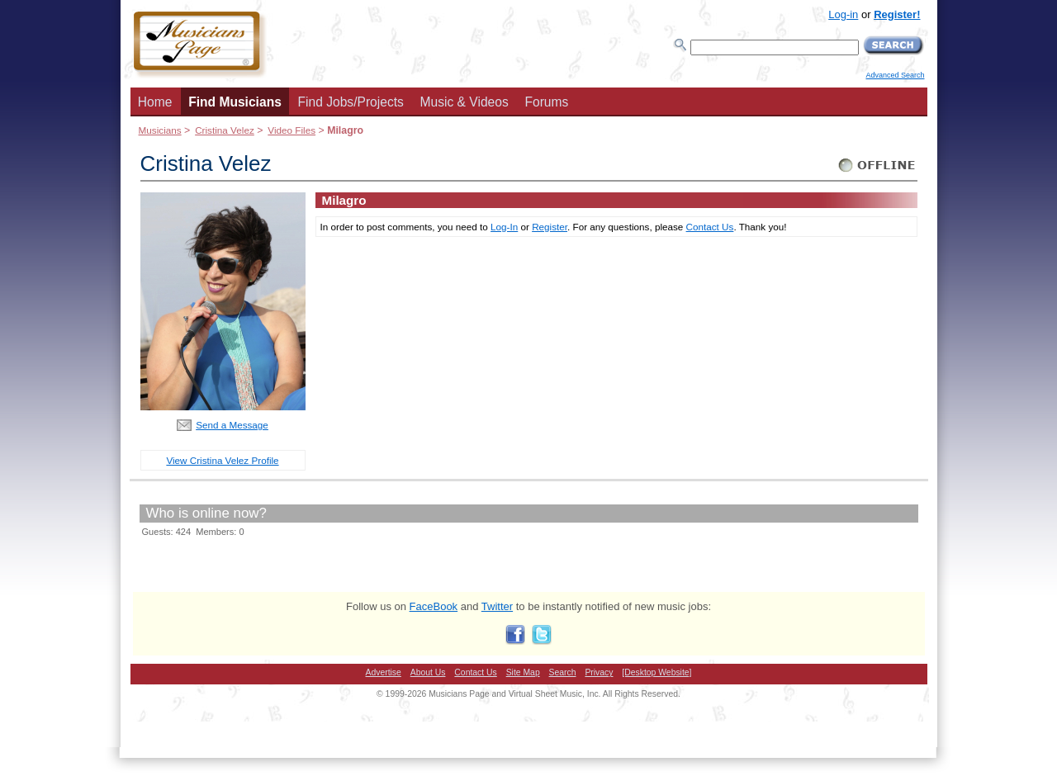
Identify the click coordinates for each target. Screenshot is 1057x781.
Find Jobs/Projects (351, 102)
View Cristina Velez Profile (222, 460)
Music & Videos (464, 102)
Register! (897, 14)
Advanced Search (894, 75)
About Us (428, 672)
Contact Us (710, 226)
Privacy (599, 672)
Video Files (291, 130)
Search (562, 672)
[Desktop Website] (656, 672)
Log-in (843, 14)
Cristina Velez (224, 130)
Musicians (160, 130)
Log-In (504, 226)
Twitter (497, 606)
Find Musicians (235, 102)
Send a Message (232, 424)
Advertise (383, 672)
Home (155, 102)
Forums (546, 102)
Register (549, 226)
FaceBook (434, 606)
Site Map (523, 672)
